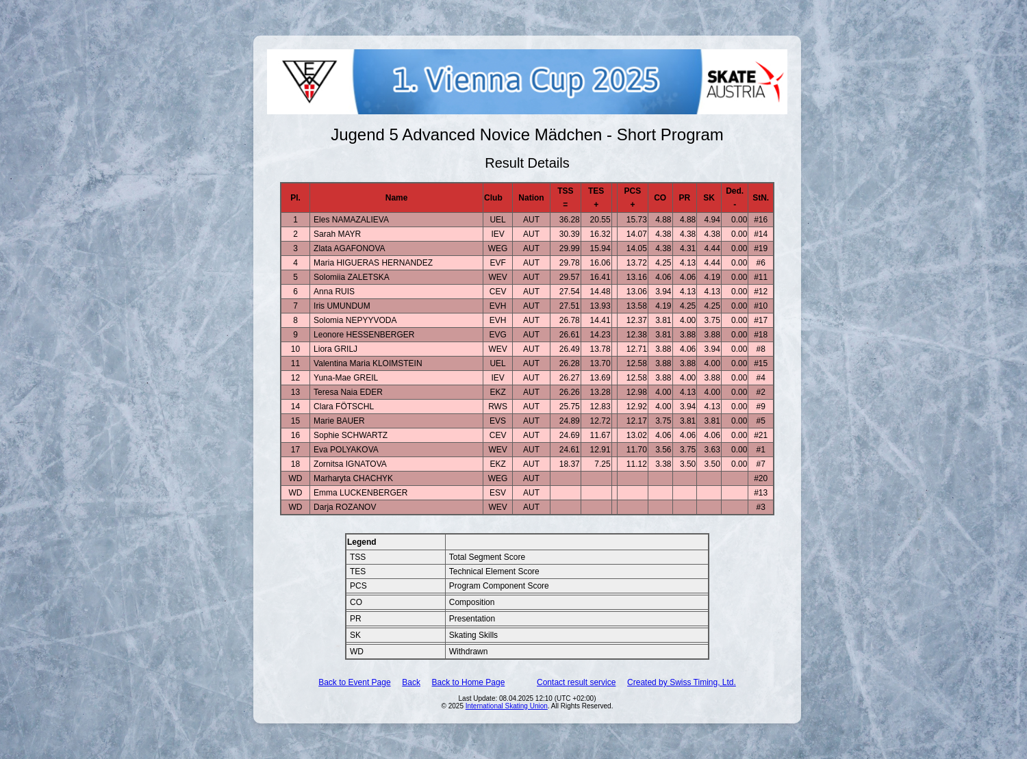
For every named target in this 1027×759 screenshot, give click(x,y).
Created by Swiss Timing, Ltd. (681, 682)
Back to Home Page (468, 682)
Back (411, 682)
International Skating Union (507, 706)
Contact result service (576, 682)
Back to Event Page (354, 682)
